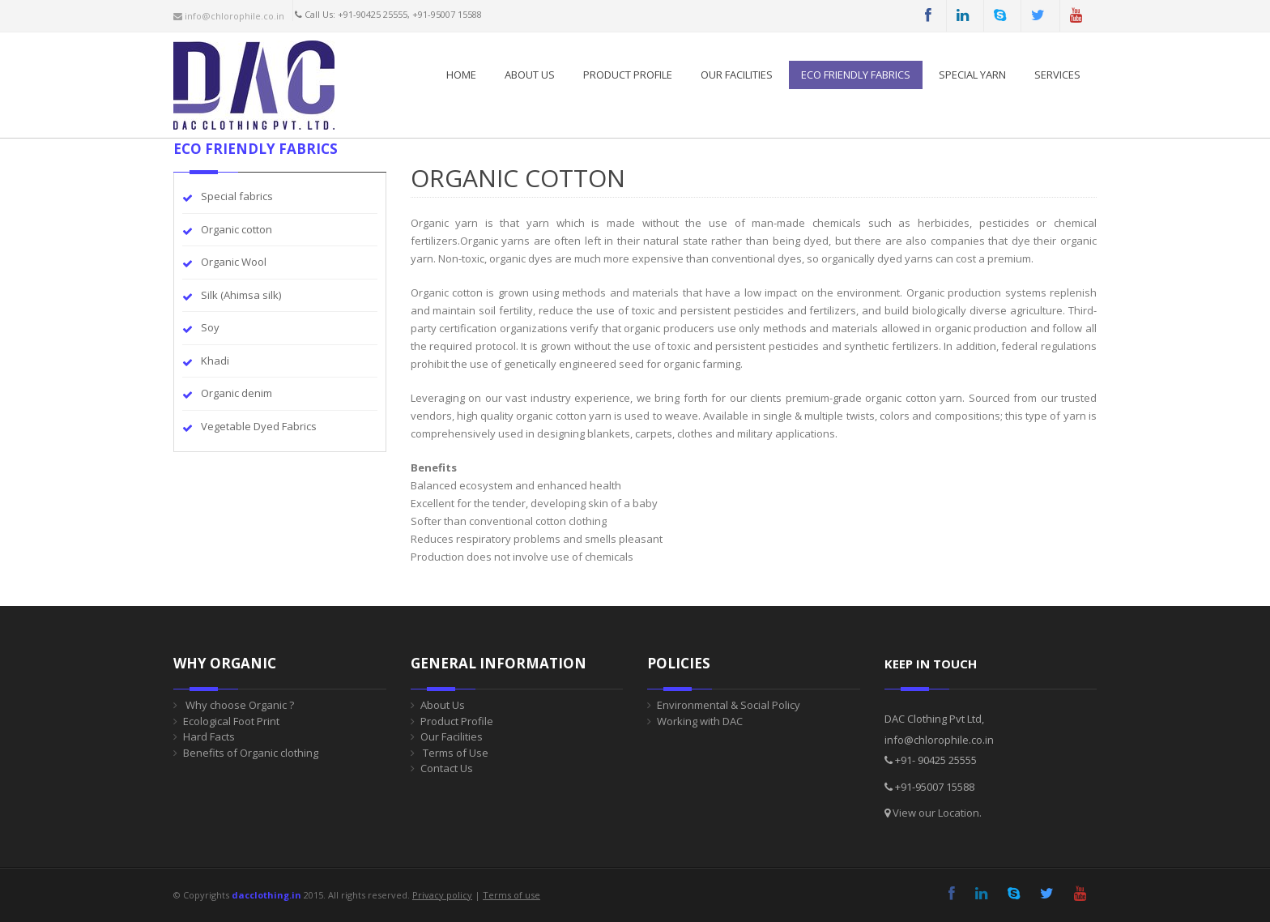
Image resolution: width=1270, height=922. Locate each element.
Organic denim (236, 393)
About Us (530, 74)
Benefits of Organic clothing (250, 752)
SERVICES (1057, 74)
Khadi (215, 360)
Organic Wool (233, 261)
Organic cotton (236, 229)
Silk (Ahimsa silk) (241, 295)
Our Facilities (737, 74)
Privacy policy (442, 895)
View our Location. (937, 812)
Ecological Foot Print (231, 721)
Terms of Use (454, 752)
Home (461, 74)
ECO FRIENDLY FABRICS (855, 74)
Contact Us (446, 768)
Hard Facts (209, 736)
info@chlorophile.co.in (228, 16)
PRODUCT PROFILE (627, 74)
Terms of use (511, 895)
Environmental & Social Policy (728, 705)
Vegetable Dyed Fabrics (259, 426)
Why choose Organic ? (238, 705)
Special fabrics (237, 196)
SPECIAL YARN (972, 74)
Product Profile (456, 721)
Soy (210, 327)
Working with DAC (700, 721)
